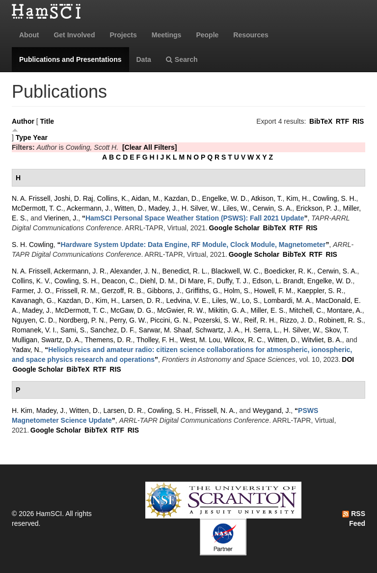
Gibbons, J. (164, 291)
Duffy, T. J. (232, 281)
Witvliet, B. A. (321, 340)
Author (23, 121)
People (207, 35)
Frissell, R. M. (76, 291)
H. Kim (22, 410)
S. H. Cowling (33, 244)
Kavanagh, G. (33, 300)
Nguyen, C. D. (33, 320)
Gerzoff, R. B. (122, 291)
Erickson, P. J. (317, 208)
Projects (122, 35)
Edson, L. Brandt (277, 281)
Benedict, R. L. (185, 271)
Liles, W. (236, 208)
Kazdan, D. (181, 198)
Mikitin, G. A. (227, 310)
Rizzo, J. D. (297, 320)
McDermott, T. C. (37, 208)
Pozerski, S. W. (217, 320)
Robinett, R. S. (341, 320)
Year (40, 137)
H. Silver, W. (200, 208)
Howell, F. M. (274, 291)
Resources (251, 35)
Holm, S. (237, 291)
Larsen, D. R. (142, 300)
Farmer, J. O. (32, 291)
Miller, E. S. (268, 310)
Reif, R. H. (260, 320)
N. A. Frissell (31, 198)
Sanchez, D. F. (112, 330)
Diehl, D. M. (158, 281)
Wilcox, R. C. (244, 340)
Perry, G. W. (127, 320)
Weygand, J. (272, 410)
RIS (358, 121)
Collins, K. (112, 198)
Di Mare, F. (196, 281)
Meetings (167, 35)
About (29, 35)
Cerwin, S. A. (272, 208)
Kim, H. (297, 198)
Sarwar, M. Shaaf (165, 330)
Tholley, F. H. (156, 340)
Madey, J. (163, 208)
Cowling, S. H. (334, 198)
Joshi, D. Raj (73, 198)
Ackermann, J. (88, 208)
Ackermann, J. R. (80, 271)
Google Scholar (234, 228)
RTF (342, 121)
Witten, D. (129, 208)
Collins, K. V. (31, 281)
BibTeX (320, 121)
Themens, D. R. (108, 340)
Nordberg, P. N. (82, 320)
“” (195, 218)
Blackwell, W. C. (235, 271)
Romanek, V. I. (34, 330)
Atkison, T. (266, 198)
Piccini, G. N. (170, 320)
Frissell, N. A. (215, 410)
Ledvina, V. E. (187, 300)
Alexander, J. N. (134, 271)
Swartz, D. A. (61, 340)
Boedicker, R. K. (288, 271)
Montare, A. (344, 310)
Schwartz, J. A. (218, 330)
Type (23, 137)
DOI (348, 359)
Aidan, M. (146, 198)
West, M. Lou (200, 340)
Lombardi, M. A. (288, 300)
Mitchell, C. (306, 310)
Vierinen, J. (61, 218)
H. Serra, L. (262, 330)
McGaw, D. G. (131, 310)
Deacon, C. (119, 281)
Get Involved (74, 35)
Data (143, 59)
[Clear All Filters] (149, 147)
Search (182, 59)
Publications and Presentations (70, 59)
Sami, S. (73, 330)
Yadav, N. (26, 350)
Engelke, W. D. (225, 198)
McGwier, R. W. (180, 310)
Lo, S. (251, 300)
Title (47, 121)
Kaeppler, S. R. (320, 291)
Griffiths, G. (203, 291)
